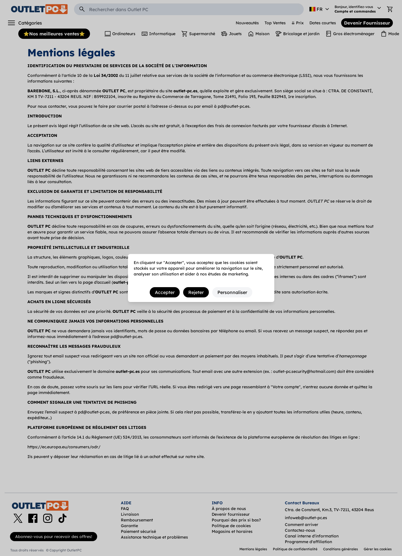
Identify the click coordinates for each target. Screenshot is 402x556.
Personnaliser (232, 292)
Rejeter (196, 292)
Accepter (165, 292)
